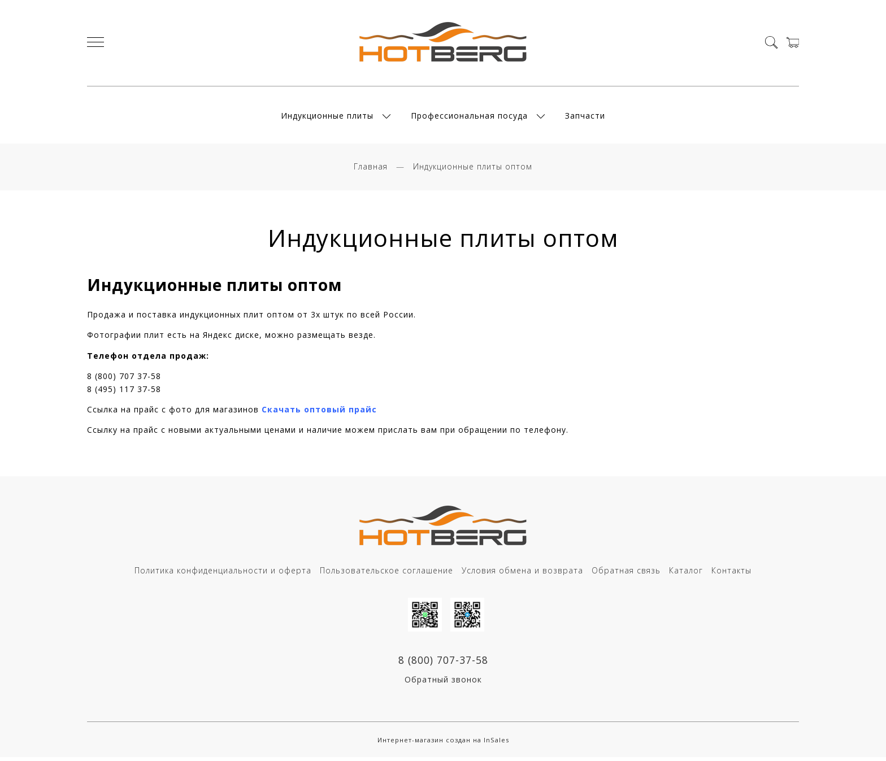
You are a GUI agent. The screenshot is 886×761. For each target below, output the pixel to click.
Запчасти (585, 117)
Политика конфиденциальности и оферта (222, 573)
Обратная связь (626, 573)
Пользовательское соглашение (386, 573)
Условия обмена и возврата (522, 573)
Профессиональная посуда (469, 117)
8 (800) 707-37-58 (443, 663)
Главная (371, 169)
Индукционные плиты (327, 117)
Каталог (686, 573)
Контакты (731, 573)
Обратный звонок (443, 683)
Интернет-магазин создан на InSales (443, 743)
